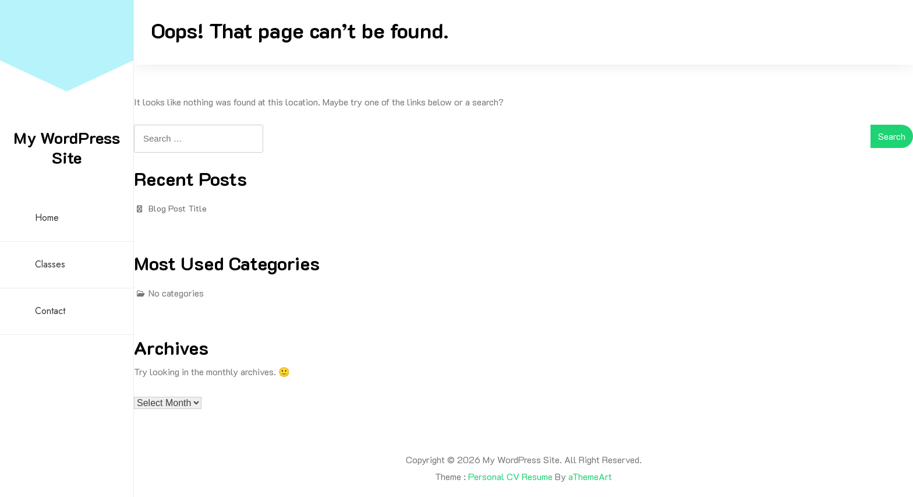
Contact (50, 311)
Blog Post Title (177, 208)
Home (47, 217)
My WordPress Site (66, 147)
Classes (50, 264)
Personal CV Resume (510, 476)
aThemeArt (590, 476)
